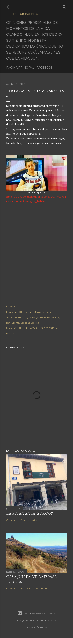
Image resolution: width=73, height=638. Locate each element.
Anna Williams (48, 620)
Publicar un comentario (34, 588)
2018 (20, 312)
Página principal (20, 67)
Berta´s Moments (22, 14)
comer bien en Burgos (18, 317)
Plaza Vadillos (51, 317)
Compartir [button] (12, 306)
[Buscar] (64, 6)
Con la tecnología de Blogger (36, 613)
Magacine (37, 317)
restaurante (12, 322)
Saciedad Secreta (29, 322)
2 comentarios (29, 520)
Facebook (45, 67)
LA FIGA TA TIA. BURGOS (29, 513)
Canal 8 (50, 312)
